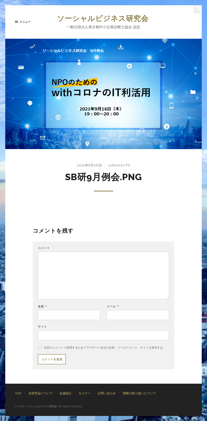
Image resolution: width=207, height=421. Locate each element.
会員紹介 (65, 398)
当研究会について (40, 398)
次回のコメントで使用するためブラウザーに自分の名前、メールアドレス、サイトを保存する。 (105, 352)
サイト (42, 330)
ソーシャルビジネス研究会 (103, 19)
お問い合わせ (106, 398)
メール (113, 309)
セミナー (84, 398)
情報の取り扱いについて (139, 398)
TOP (18, 398)
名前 (42, 309)
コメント (44, 248)
